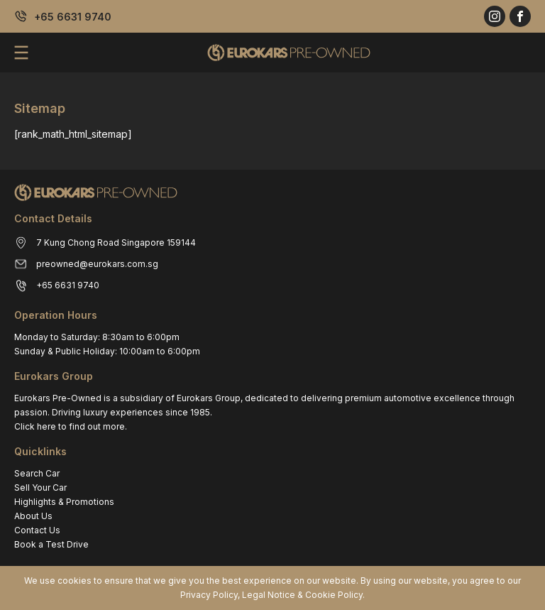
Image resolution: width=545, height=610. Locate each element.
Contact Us (37, 530)
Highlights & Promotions (64, 501)
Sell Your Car (40, 487)
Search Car (37, 473)
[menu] (21, 52)
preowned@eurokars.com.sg (97, 263)
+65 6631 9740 (72, 17)
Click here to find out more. (70, 426)
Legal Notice (268, 594)
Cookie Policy (334, 594)
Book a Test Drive (51, 544)
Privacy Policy (209, 594)
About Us (33, 516)
